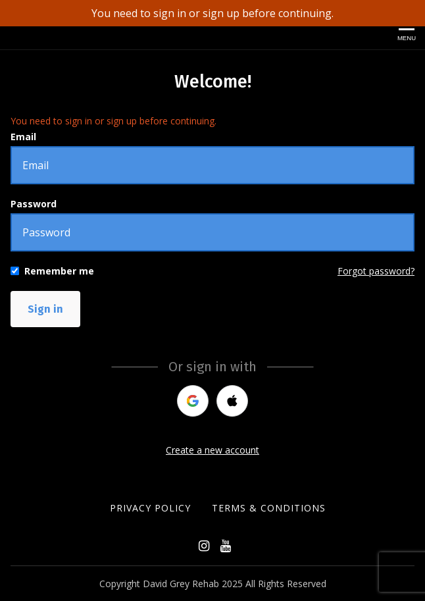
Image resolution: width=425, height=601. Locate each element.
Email (23, 136)
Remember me (59, 271)
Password (34, 203)
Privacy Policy (150, 508)
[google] (193, 401)
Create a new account (212, 450)
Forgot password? (376, 271)
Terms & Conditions (269, 508)
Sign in (45, 309)
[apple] (232, 401)
